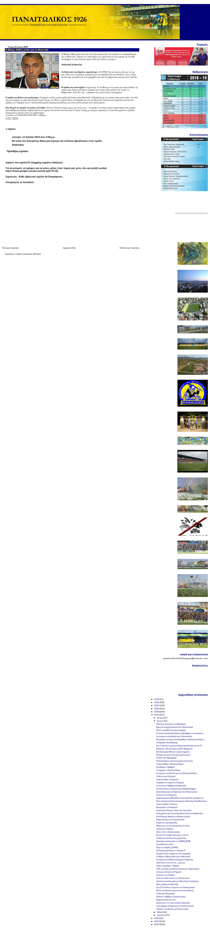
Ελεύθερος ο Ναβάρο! (165, 767)
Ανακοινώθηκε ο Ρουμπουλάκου (169, 764)
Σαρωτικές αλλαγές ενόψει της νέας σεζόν (173, 810)
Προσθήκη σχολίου (17, 151)
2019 (157, 699)
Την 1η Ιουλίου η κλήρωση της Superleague (176, 788)
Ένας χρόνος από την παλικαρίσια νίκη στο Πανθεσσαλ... (180, 813)
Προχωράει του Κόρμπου (166, 807)
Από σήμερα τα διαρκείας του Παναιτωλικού (175, 906)
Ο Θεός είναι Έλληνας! (166, 776)
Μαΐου (160, 912)
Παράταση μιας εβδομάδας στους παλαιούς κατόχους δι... (180, 798)
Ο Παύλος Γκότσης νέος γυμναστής (171, 838)
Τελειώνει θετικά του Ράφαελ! (168, 872)
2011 (156, 921)
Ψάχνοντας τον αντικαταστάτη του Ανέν (173, 825)
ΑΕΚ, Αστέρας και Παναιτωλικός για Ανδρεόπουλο (177, 869)
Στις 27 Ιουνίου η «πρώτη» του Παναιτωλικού (175, 887)
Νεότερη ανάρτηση (10, 248)
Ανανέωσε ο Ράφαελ (164, 829)
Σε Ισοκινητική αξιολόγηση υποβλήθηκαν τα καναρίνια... (180, 733)
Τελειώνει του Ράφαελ (165, 875)
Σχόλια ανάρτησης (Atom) (28, 254)
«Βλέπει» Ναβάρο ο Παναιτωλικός (170, 896)
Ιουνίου (160, 721)
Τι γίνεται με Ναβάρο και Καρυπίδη (171, 785)
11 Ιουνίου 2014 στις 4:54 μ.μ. (38, 137)
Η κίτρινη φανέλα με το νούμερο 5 (170, 850)
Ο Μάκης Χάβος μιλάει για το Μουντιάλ (173, 856)
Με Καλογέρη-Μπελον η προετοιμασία (172, 752)
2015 (156, 711)
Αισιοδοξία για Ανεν (164, 844)
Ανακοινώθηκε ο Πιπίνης (166, 804)
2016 (157, 708)
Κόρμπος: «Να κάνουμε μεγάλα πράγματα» (174, 748)
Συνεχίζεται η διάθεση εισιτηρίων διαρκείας (174, 859)
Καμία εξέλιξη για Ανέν (166, 899)
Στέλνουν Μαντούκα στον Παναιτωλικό (173, 878)
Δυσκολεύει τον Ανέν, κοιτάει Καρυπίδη (173, 903)
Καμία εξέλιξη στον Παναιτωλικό (170, 819)
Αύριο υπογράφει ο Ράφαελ (167, 865)
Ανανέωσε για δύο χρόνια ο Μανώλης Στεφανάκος (177, 881)
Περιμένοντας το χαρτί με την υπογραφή (173, 853)
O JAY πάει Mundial (166, 758)
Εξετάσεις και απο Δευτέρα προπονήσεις (173, 755)
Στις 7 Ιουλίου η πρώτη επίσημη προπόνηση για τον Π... (179, 745)
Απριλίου (161, 915)
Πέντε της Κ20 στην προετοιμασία (171, 730)
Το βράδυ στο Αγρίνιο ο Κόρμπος (170, 782)
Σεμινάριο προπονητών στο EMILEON (173, 841)
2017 (156, 705)
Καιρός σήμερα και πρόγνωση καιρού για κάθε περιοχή (191, 213)
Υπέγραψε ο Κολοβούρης (167, 742)
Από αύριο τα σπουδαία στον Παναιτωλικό (174, 736)
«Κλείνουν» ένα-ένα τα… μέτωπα (170, 862)
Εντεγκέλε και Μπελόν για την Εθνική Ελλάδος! (176, 773)
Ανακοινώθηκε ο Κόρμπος (167, 779)
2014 (157, 714)
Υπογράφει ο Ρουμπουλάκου (168, 770)
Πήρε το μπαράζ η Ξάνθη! (167, 847)
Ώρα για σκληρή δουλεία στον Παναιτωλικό (174, 727)
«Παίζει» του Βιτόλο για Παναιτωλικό (172, 909)
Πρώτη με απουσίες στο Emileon (171, 724)
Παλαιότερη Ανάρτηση (129, 248)
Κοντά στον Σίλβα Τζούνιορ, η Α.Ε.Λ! (172, 835)
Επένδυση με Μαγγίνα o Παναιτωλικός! (173, 816)
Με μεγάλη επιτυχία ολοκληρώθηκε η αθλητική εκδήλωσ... (181, 739)
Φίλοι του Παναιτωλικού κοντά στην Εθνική (174, 890)
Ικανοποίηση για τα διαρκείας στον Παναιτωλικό (176, 792)
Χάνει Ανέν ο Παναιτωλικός (168, 832)
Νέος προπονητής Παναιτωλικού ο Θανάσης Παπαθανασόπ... (182, 801)
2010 (157, 924)
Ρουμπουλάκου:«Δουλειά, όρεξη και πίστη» (174, 761)
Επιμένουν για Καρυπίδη (166, 822)
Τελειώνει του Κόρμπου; (166, 795)
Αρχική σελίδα (69, 248)
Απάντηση (18, 144)
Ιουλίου (160, 718)
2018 (157, 702)
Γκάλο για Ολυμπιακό (165, 893)
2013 (156, 918)
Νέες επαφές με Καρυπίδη (167, 884)
